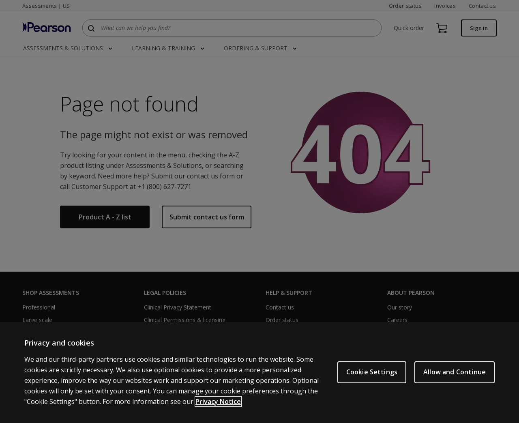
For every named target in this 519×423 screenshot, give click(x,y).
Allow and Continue (454, 371)
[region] (259, 372)
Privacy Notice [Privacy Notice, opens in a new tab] (218, 401)
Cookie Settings (371, 371)
